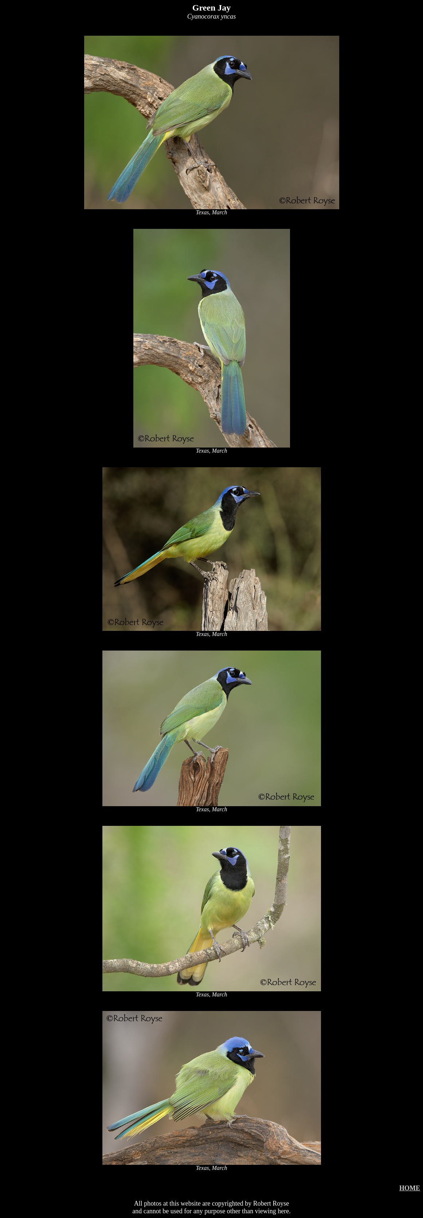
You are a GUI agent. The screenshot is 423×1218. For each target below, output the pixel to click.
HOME (409, 1188)
